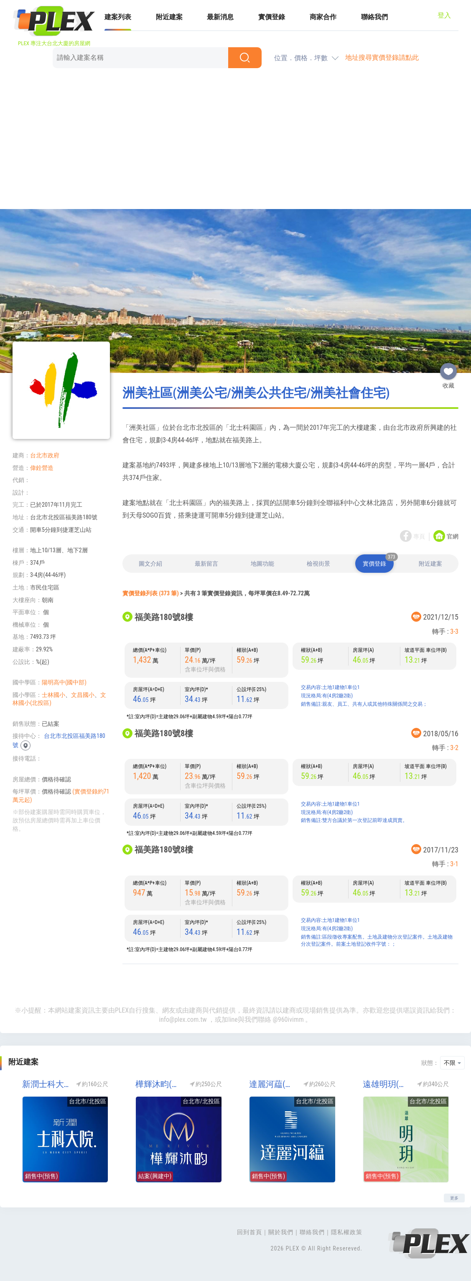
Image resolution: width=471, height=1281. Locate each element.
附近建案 (169, 17)
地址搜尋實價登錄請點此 (382, 57)
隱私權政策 (346, 1232)
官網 (452, 536)
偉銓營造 (41, 467)
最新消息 (220, 17)
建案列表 (117, 17)
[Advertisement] (235, 140)
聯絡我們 (374, 17)
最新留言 (206, 563)
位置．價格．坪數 (301, 58)
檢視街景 (318, 563)
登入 (444, 15)
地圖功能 (262, 563)
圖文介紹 (150, 563)
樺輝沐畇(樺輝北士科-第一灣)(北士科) (159, 1084)
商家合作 (323, 17)
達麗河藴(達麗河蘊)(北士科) (273, 1084)
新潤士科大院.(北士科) (46, 1084)
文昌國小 (82, 695)
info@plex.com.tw (183, 1019)
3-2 (454, 748)
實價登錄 (271, 17)
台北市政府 (44, 455)
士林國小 (53, 695)
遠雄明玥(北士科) (387, 1084)
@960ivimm (287, 1019)
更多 (454, 1198)
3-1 (454, 864)
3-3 (454, 631)
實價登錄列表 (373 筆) (150, 593)
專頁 (419, 536)
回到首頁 (249, 1232)
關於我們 (280, 1232)
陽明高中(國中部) (64, 682)
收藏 (448, 368)
